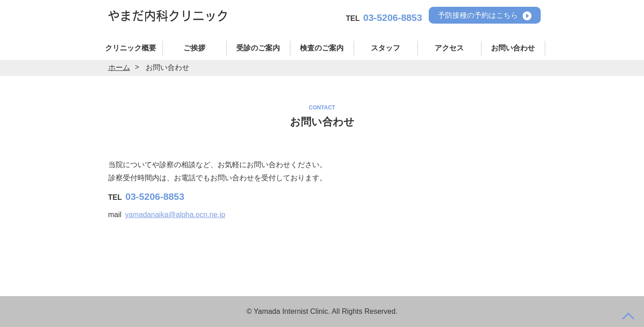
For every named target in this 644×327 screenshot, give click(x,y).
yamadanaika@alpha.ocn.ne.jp (175, 214)
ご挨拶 (194, 48)
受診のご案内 (258, 48)
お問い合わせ (513, 48)
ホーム (119, 67)
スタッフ (385, 48)
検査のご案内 (322, 48)
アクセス (449, 48)
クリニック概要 (130, 48)
